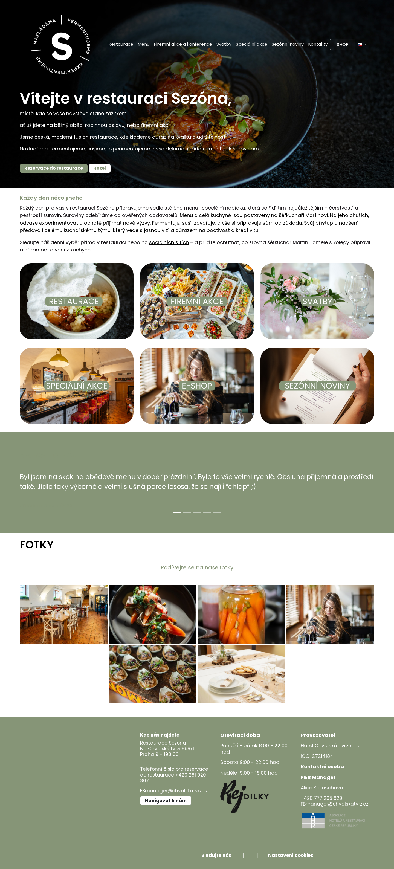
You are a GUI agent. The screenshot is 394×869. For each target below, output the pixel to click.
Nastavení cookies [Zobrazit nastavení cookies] (290, 855)
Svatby (223, 44)
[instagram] (257, 855)
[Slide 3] (197, 512)
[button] (362, 44)
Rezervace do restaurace (53, 168)
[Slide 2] (187, 512)
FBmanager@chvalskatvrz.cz (174, 790)
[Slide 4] (207, 512)
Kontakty (318, 44)
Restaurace (120, 44)
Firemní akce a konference (183, 44)
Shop (343, 44)
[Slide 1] (177, 512)
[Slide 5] (217, 512)
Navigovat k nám (166, 800)
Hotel (99, 168)
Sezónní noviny (288, 44)
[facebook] (243, 855)
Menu (143, 44)
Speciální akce (251, 44)
